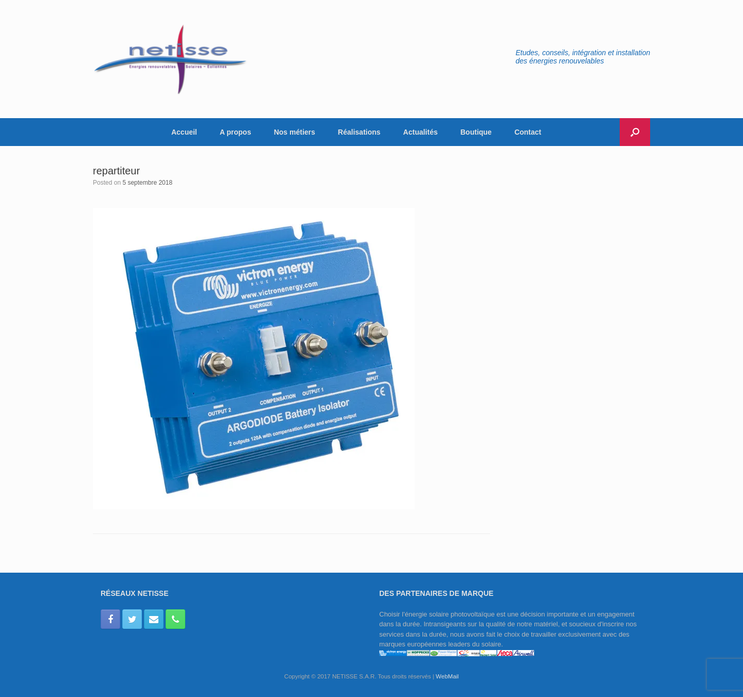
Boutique (476, 132)
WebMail (447, 676)
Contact (527, 132)
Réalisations (359, 132)
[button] (635, 132)
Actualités (420, 132)
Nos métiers (294, 132)
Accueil (184, 132)
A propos (235, 132)
